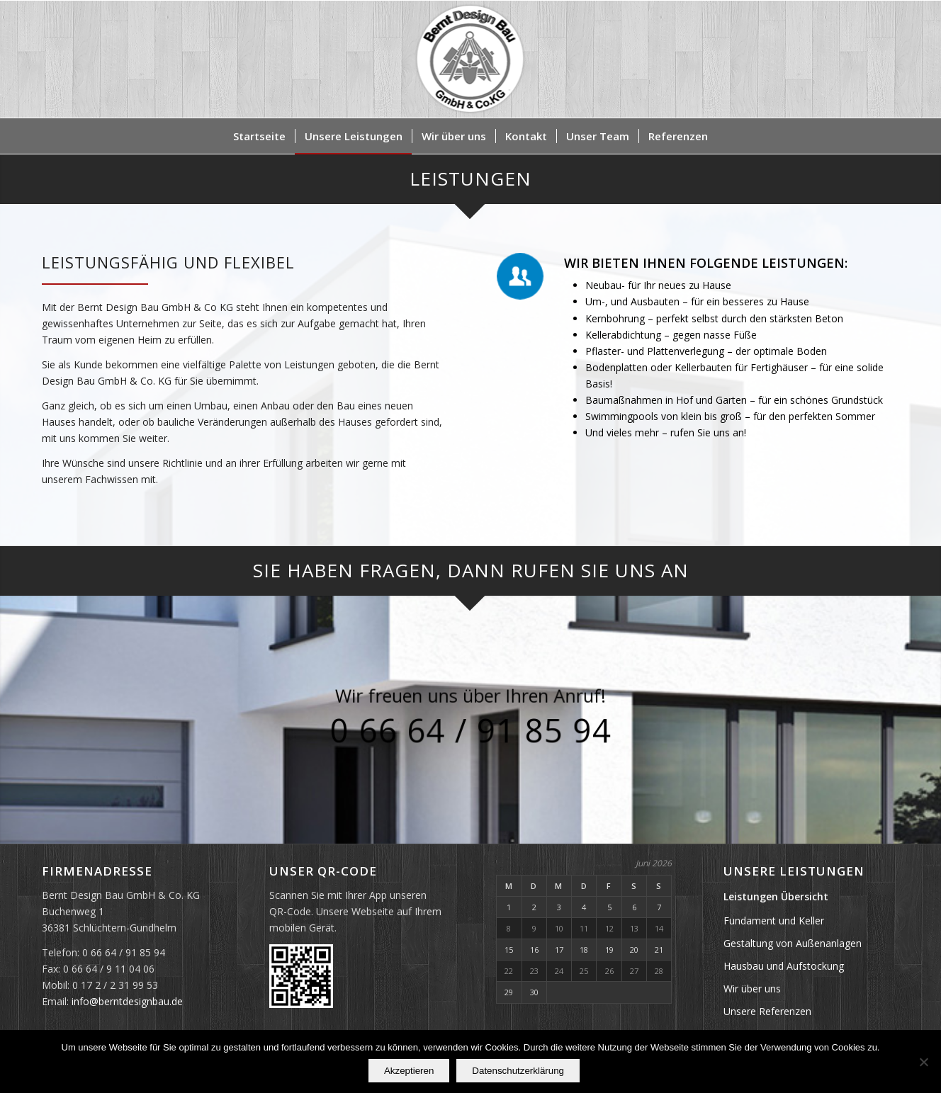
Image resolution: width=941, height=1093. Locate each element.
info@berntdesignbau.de (127, 1001)
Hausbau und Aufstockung (783, 966)
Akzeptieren (409, 1070)
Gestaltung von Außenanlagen (792, 943)
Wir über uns (752, 988)
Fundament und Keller (773, 920)
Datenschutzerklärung (518, 1070)
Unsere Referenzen (767, 1011)
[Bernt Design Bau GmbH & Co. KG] (470, 59)
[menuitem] (259, 136)
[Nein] (923, 1062)
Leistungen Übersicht (775, 896)
